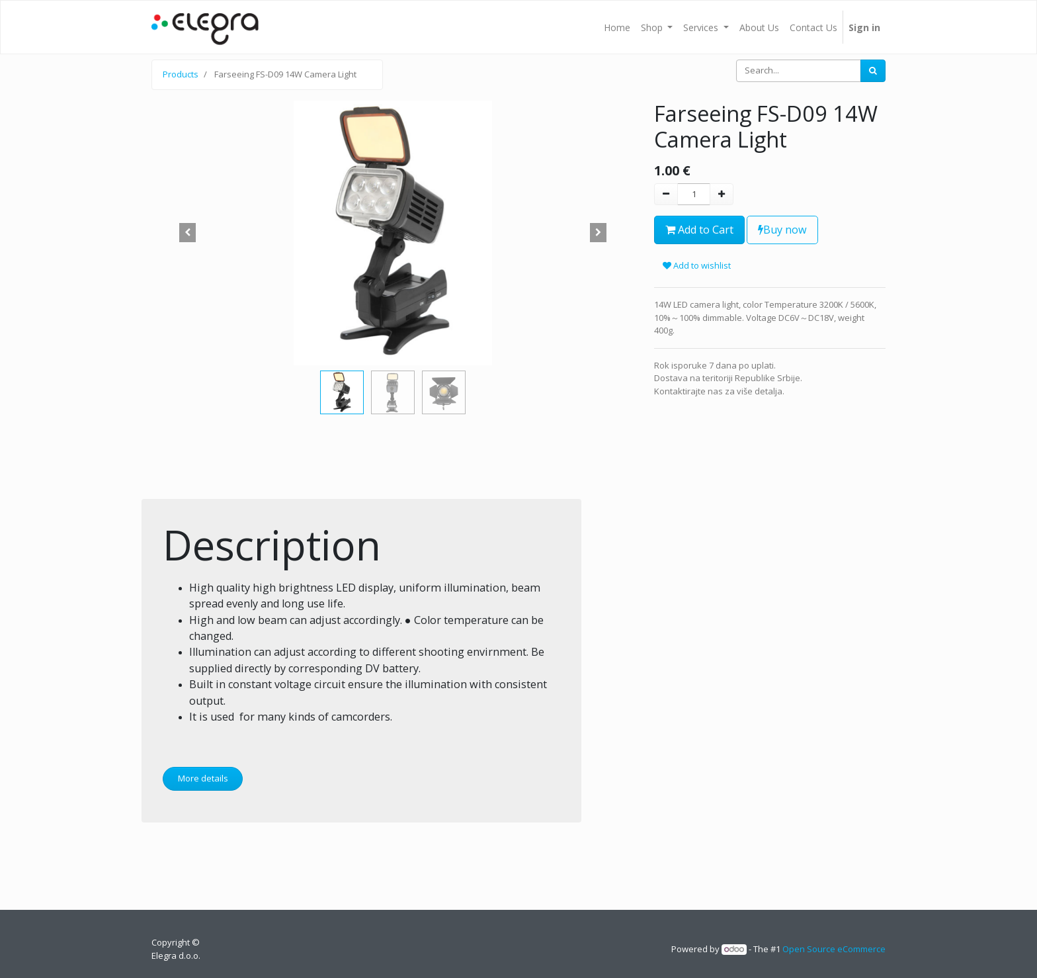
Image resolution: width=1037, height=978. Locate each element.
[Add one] (721, 194)
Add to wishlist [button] (697, 265)
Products (180, 74)
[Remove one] (666, 194)
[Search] (873, 71)
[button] (187, 233)
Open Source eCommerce (834, 949)
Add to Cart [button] (699, 229)
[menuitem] (617, 27)
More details (203, 778)
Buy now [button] (782, 229)
